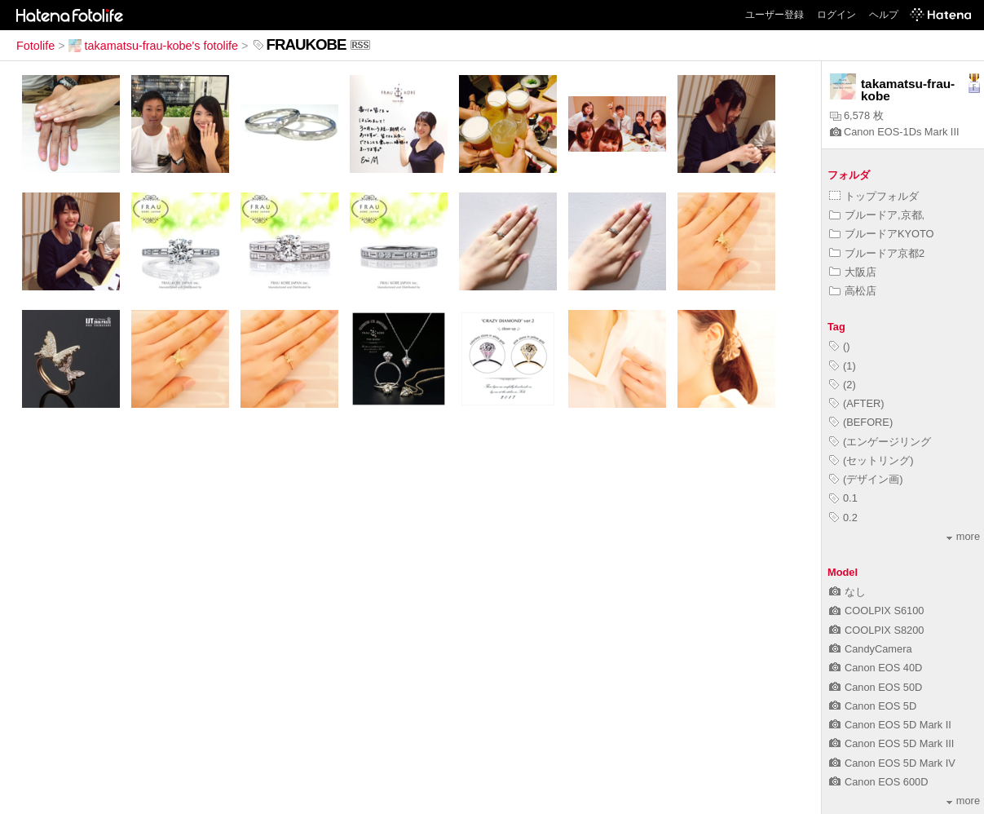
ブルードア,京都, (876, 215)
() (839, 346)
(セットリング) (871, 460)
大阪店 (852, 272)
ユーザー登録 (774, 14)
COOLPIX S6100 (876, 610)
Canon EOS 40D (875, 667)
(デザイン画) (866, 479)
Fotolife (35, 45)
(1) (842, 366)
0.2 (843, 517)
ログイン (836, 14)
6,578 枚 (857, 115)
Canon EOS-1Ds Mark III (895, 132)
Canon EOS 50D (875, 687)
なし (847, 592)
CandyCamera (870, 649)
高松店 (852, 291)
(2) (842, 384)
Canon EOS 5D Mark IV (892, 763)
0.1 (843, 498)
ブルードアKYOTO (881, 234)
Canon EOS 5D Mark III (891, 743)
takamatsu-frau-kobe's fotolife (153, 45)
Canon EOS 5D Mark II (890, 725)
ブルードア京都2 (876, 253)
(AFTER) (856, 403)
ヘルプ (883, 14)
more (963, 536)
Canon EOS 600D (878, 782)
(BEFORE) (861, 422)
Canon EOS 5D (872, 706)
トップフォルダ (874, 196)
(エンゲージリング (880, 442)
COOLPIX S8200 (876, 630)
